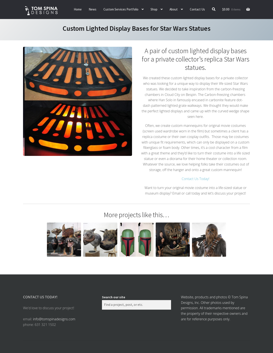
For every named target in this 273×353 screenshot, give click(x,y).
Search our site (113, 297)
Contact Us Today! (195, 178)
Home (78, 9)
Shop (154, 9)
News (92, 9)
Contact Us (197, 9)
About (174, 9)
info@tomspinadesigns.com (54, 319)
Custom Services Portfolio (120, 9)
